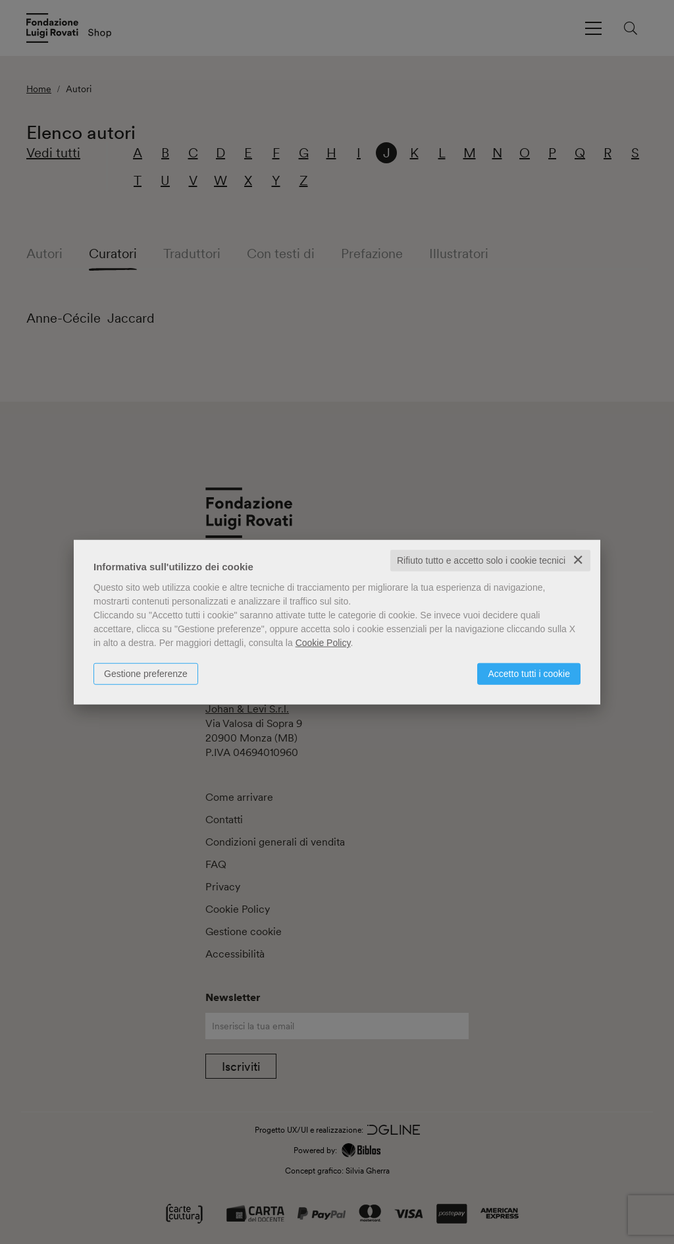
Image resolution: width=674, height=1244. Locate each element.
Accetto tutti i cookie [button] (529, 673)
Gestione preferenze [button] (146, 673)
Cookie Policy (323, 642)
